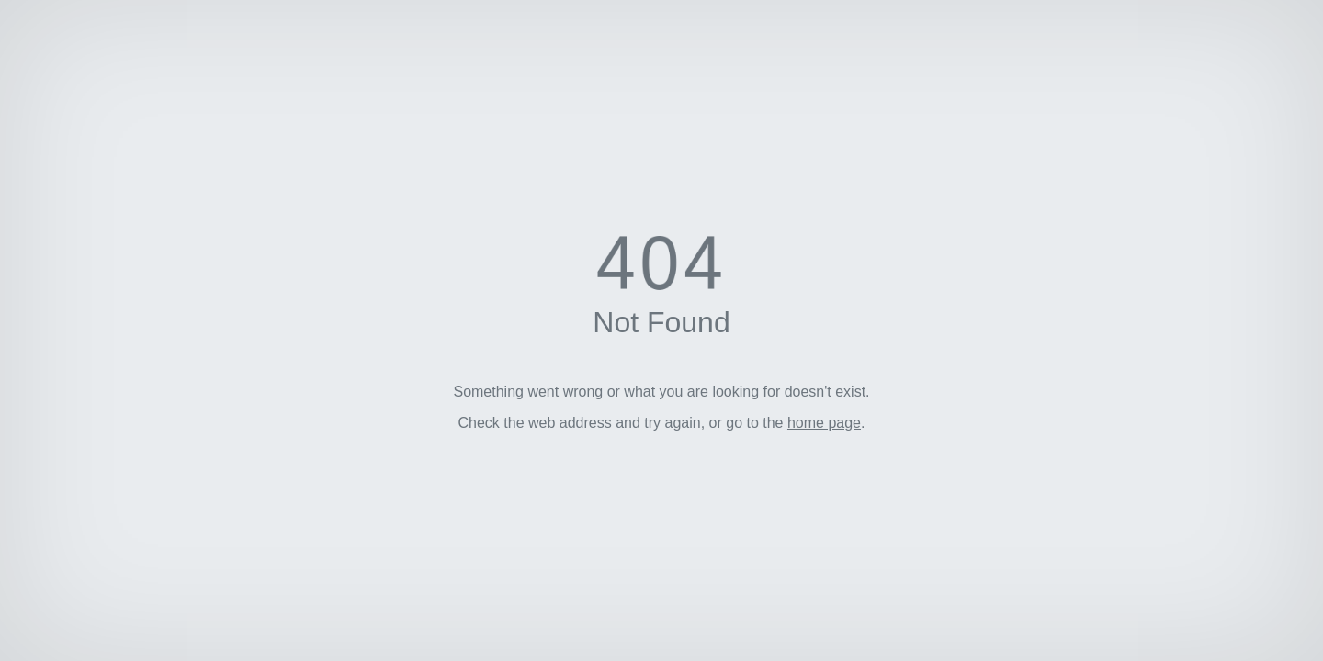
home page (824, 423)
